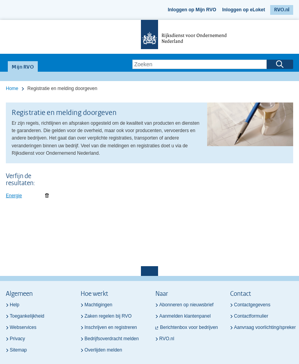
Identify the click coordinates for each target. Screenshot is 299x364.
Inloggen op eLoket (243, 9)
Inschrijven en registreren (110, 327)
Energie (14, 195)
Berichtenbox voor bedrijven (189, 327)
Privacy (17, 338)
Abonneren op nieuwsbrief (186, 304)
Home (12, 88)
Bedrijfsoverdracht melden (111, 338)
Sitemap (18, 350)
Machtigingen (98, 304)
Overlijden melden (103, 350)
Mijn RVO (23, 67)
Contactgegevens (252, 304)
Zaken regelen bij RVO (108, 316)
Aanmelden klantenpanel (185, 316)
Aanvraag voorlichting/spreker (265, 327)
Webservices (23, 327)
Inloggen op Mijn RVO (192, 9)
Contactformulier (251, 316)
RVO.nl (281, 10)
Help (14, 304)
